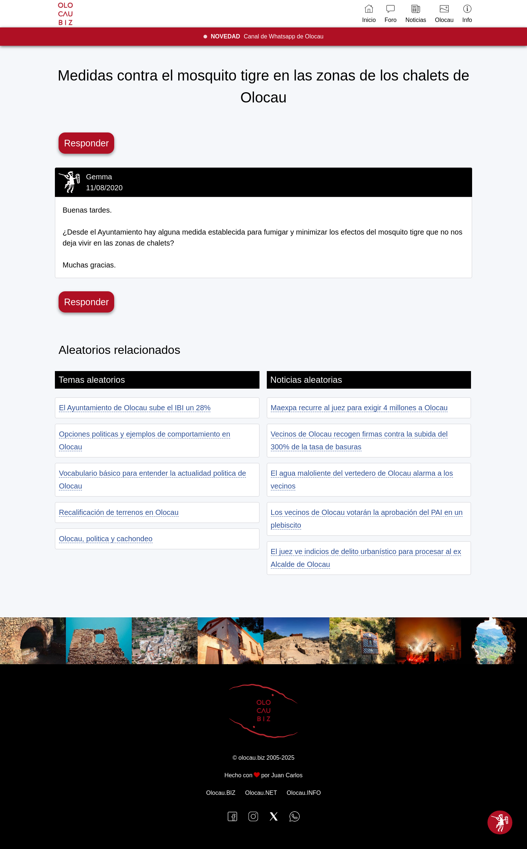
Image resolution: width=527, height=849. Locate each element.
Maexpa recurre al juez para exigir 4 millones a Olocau (359, 408)
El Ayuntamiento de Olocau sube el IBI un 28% (134, 408)
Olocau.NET (261, 793)
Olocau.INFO (304, 793)
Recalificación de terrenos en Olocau (119, 512)
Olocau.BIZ (220, 793)
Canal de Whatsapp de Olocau (267, 36)
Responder (86, 143)
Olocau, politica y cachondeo (106, 539)
